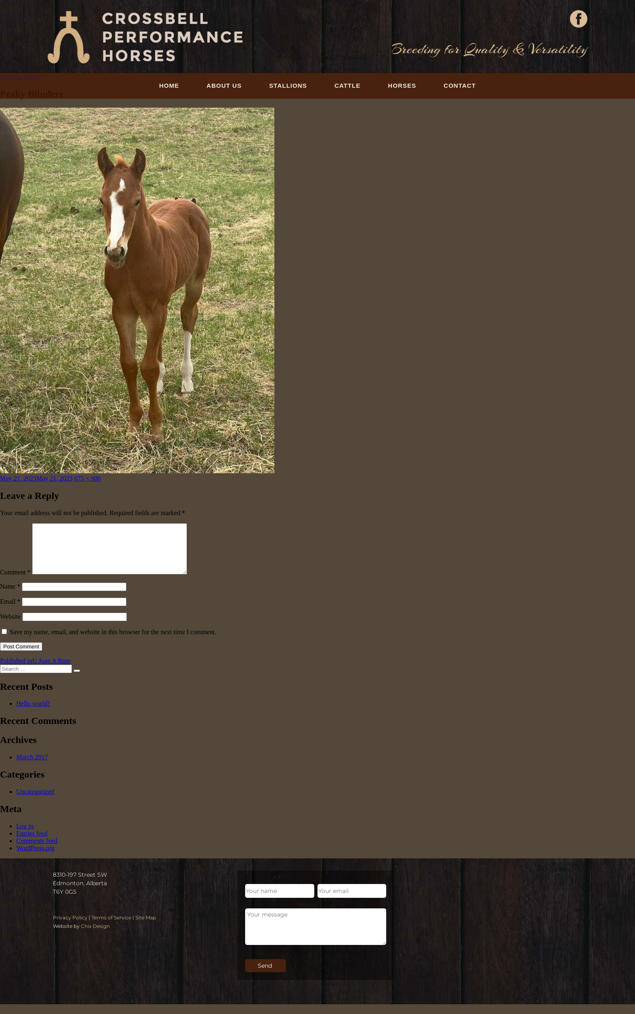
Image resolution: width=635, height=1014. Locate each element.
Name (10, 596)
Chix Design (95, 936)
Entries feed (32, 843)
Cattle (348, 85)
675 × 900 (87, 478)
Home (169, 85)
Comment (15, 581)
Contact (460, 85)
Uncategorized (35, 801)
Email (10, 611)
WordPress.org (35, 857)
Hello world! (33, 713)
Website (10, 626)
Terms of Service (111, 927)
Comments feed (36, 850)
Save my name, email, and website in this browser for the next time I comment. (113, 641)
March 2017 (32, 766)
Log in (24, 835)
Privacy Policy (70, 927)
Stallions (288, 85)
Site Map (145, 927)
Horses (402, 85)
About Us (224, 85)
